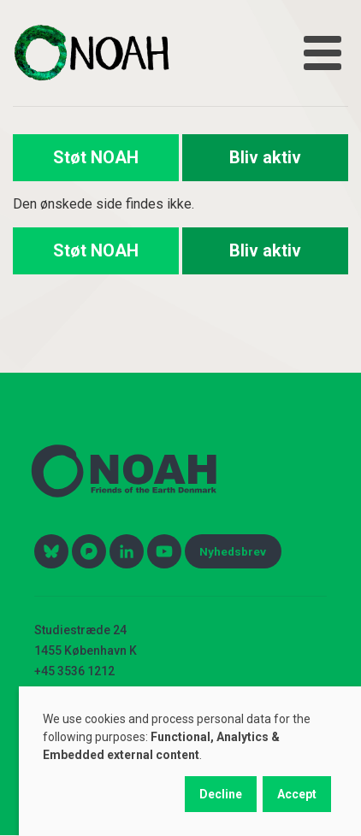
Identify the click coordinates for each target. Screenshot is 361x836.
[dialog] (190, 761)
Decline (220, 794)
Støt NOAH (96, 157)
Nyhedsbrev (232, 551)
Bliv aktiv (265, 157)
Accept (297, 794)
